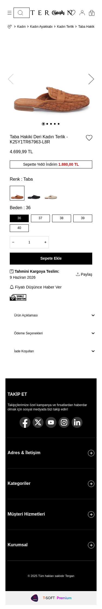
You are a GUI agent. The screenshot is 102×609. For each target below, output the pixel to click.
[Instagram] (64, 422)
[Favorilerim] (72, 14)
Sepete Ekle (51, 258)
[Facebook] (25, 422)
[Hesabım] (82, 13)
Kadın (21, 27)
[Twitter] (38, 422)
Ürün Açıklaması (54, 315)
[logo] (51, 13)
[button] (43, 123)
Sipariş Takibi (59, 13)
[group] (51, 76)
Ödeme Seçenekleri (54, 333)
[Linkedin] (77, 422)
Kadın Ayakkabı (41, 27)
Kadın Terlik (65, 27)
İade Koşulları (54, 351)
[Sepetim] (91, 13)
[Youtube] (51, 422)
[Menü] (9, 13)
